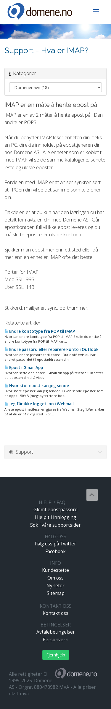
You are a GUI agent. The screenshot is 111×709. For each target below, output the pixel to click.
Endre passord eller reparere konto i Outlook (51, 349)
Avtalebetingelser (55, 632)
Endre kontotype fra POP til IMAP (39, 331)
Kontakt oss (55, 613)
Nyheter (55, 586)
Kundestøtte (55, 570)
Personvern (55, 640)
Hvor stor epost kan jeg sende (36, 385)
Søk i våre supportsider (55, 525)
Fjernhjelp (55, 655)
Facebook (55, 551)
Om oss (55, 578)
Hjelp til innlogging (55, 517)
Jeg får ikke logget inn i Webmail (39, 403)
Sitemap (56, 593)
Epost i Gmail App (23, 367)
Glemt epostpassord (55, 510)
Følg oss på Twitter (55, 544)
